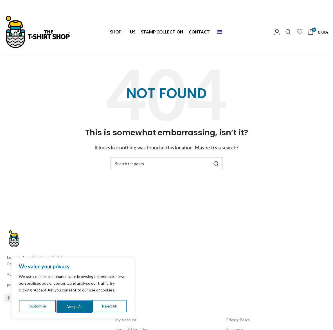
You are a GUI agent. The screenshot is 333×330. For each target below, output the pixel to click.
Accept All (110, 306)
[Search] (288, 33)
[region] (73, 289)
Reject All (73, 306)
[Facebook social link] (8, 306)
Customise (36, 306)
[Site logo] (37, 33)
